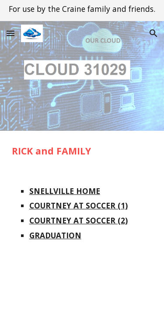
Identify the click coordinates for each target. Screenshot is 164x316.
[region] (82, 10)
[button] (10, 33)
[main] (82, 151)
